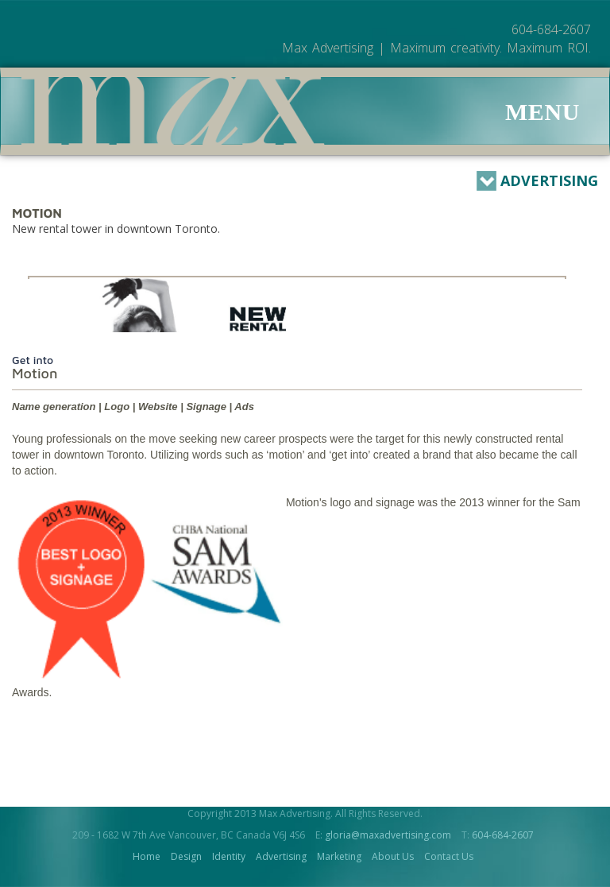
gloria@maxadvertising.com (388, 835)
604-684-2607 (503, 835)
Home (146, 856)
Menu (542, 112)
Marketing (339, 856)
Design (186, 856)
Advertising (537, 181)
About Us (393, 856)
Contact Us (448, 856)
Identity (228, 856)
